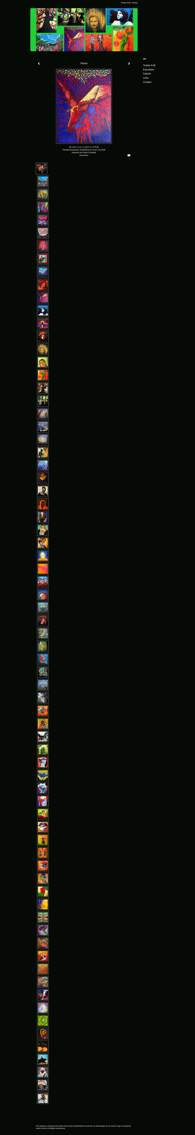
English (144, 59)
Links (146, 78)
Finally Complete (89, 152)
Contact (147, 82)
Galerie (147, 73)
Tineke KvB (126, 3)
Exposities (148, 69)
